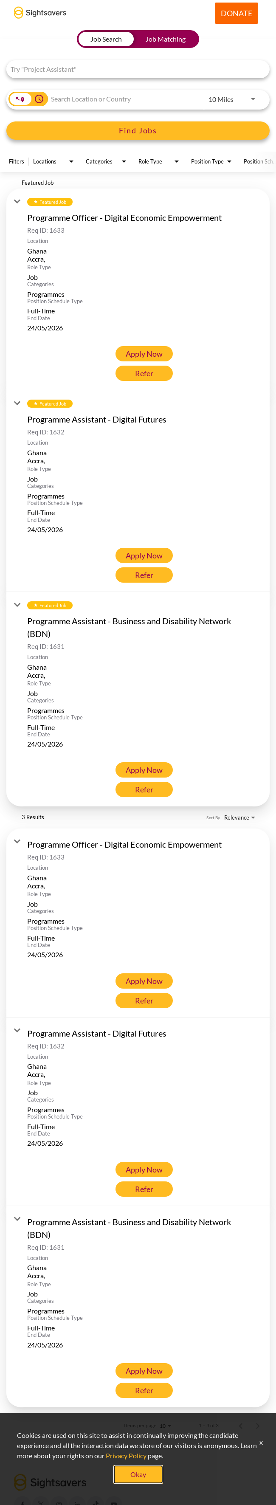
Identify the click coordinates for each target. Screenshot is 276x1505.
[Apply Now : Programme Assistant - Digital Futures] (144, 555)
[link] (138, 289)
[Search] (138, 130)
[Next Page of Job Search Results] (257, 1425)
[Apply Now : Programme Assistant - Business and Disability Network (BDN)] (144, 770)
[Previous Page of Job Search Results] (240, 1425)
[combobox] (134, 69)
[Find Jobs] (138, 130)
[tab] (106, 39)
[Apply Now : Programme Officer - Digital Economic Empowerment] (144, 353)
